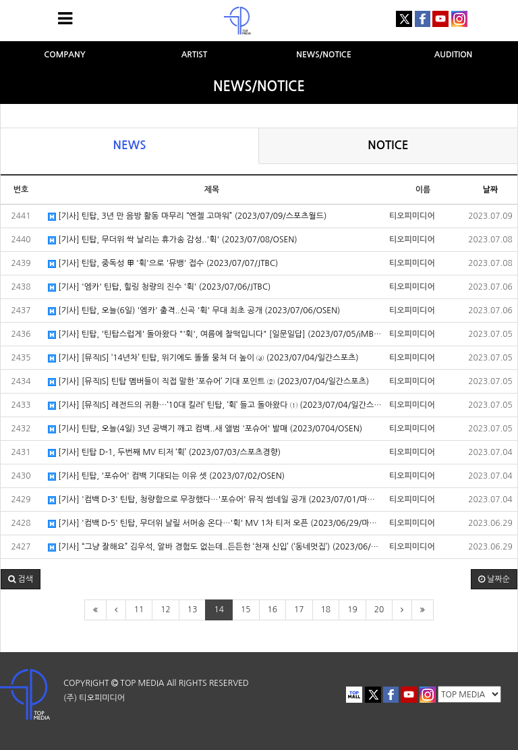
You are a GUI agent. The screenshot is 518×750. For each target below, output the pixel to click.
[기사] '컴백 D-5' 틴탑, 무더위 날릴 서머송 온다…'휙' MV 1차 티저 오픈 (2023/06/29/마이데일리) (215, 523)
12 (166, 610)
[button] (20, 579)
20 (379, 610)
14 (219, 610)
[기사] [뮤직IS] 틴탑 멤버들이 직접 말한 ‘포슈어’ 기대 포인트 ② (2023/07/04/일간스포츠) (208, 381)
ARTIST (194, 55)
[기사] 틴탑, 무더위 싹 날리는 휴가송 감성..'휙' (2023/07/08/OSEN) (172, 240)
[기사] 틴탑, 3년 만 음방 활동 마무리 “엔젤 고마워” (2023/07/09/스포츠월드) (187, 216)
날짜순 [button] (494, 579)
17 (299, 610)
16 (273, 610)
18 (326, 610)
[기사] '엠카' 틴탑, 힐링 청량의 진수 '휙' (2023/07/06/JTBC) (159, 287)
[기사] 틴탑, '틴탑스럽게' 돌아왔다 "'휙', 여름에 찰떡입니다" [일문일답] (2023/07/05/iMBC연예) (215, 334)
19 (352, 610)
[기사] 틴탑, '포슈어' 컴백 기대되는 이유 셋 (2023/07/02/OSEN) (166, 476)
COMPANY (65, 55)
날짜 (490, 190)
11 (139, 610)
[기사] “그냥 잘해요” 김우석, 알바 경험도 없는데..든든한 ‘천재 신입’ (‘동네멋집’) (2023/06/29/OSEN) (215, 547)
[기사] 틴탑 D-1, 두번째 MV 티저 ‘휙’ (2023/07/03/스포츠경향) (164, 452)
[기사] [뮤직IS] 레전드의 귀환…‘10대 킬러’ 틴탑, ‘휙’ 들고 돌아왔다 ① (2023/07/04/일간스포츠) (215, 405)
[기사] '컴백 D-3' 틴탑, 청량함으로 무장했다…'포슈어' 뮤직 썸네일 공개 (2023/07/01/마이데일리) (215, 499)
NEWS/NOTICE (323, 55)
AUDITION (453, 55)
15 (246, 610)
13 (193, 610)
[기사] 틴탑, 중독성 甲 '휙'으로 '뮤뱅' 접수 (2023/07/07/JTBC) (163, 263)
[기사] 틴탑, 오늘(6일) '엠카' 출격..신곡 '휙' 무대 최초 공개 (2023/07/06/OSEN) (194, 310)
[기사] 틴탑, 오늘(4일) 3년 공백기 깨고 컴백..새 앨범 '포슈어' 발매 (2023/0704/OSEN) (205, 429)
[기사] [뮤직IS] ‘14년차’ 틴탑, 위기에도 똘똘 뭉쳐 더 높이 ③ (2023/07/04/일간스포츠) (203, 358)
